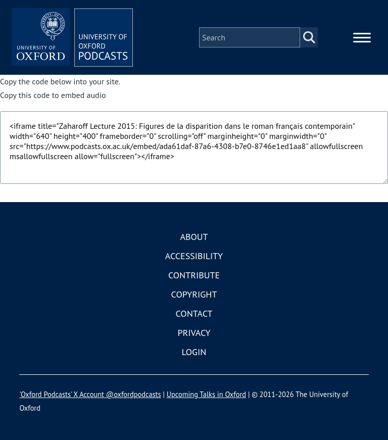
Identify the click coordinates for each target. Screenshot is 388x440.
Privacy (193, 332)
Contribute (194, 275)
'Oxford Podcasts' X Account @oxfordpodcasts (90, 394)
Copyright (194, 294)
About (194, 236)
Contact (194, 313)
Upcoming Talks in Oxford (206, 394)
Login (194, 352)
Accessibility (194, 256)
